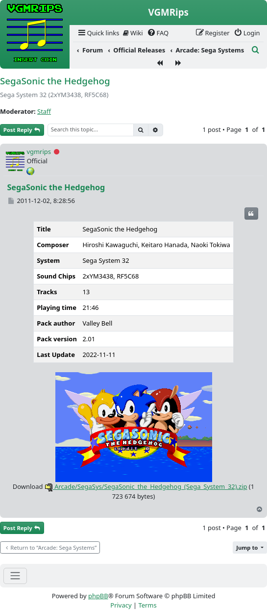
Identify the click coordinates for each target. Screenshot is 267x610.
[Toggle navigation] (15, 576)
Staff (44, 111)
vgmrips (38, 151)
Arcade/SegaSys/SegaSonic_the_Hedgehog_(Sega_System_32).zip (146, 486)
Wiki (133, 32)
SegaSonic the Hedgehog (55, 81)
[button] (250, 547)
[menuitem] (98, 33)
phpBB (98, 595)
